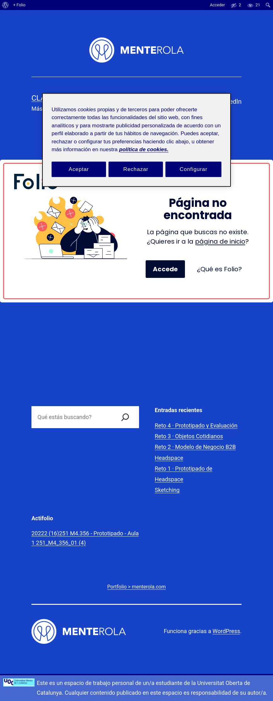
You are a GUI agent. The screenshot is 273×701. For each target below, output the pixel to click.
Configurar (193, 169)
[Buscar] (125, 417)
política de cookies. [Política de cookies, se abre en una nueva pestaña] (144, 149)
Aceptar (79, 169)
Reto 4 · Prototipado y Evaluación (196, 425)
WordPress (226, 631)
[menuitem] (5, 5)
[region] (136, 140)
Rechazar (135, 169)
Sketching (167, 490)
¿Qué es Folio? (219, 269)
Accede (165, 269)
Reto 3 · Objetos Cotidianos (189, 436)
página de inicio (220, 241)
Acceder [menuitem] (217, 5)
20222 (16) (45, 533)
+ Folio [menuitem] (19, 5)
